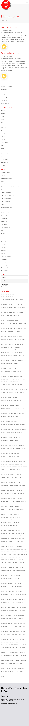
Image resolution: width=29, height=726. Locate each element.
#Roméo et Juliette (12, 620)
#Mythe (3, 557)
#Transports (10, 658)
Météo (2, 236)
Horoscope (4, 218)
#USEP (10, 663)
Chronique (19, 32)
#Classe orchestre (6, 371)
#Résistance (4, 618)
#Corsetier (18, 384)
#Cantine (21, 355)
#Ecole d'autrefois (21, 419)
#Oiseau (3, 567)
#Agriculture (5, 310)
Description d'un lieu (6, 207)
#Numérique (4, 565)
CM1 (2, 145)
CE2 (2, 139)
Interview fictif (4, 227)
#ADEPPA (11, 304)
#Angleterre (16, 315)
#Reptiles (4, 615)
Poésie (3, 247)
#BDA (21, 344)
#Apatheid (11, 326)
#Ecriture (4, 427)
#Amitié (21, 312)
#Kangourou (5, 517)
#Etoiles (14, 445)
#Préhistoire (5, 602)
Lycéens (3, 100)
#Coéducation (21, 371)
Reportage (4, 259)
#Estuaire (8, 445)
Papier (2, 244)
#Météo (18, 543)
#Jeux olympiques (6, 509)
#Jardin (16, 506)
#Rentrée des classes (14, 612)
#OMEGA (17, 567)
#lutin (18, 533)
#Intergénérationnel (19, 504)
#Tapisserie (15, 647)
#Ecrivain (10, 427)
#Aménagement (13, 312)
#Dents (13, 400)
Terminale (3, 162)
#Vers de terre (5, 668)
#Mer (6, 543)
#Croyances (23, 389)
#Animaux (15, 318)
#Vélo (21, 663)
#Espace (17, 442)
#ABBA (21, 299)
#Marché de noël (16, 535)
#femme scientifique (16, 450)
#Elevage (8, 435)
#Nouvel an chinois (18, 562)
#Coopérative (14, 381)
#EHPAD (3, 435)
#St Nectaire (15, 642)
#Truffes (17, 658)
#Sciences (22, 626)
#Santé (22, 623)
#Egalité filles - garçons (8, 432)
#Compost (4, 376)
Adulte (2, 128)
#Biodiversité (12, 349)
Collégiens (4, 89)
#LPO (13, 533)
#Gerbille (18, 469)
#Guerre (3, 480)
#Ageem (19, 307)
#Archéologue (17, 328)
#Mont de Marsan (15, 549)
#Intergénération (6, 504)
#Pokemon (15, 597)
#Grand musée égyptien (8, 474)
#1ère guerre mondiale (7, 296)
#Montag (23, 549)
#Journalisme (19, 512)
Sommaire (3, 267)
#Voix (22, 671)
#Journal (11, 512)
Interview (19, 58)
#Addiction (4, 304)
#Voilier (17, 671)
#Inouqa (13, 498)
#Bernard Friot (5, 347)
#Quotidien (11, 607)
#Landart (18, 520)
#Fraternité (22, 461)
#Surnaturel (22, 644)
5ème (2, 122)
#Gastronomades (12, 466)
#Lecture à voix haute (7, 527)
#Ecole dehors (5, 421)
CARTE (5, 285)
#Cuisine (3, 392)
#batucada (17, 342)
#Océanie (21, 565)
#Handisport (5, 485)
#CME (14, 371)
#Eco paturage (5, 419)
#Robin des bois (18, 618)
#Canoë (10, 355)
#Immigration (21, 493)
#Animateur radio (6, 318)
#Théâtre (16, 650)
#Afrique (3, 307)
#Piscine (22, 589)
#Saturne (4, 626)
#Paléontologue (6, 573)
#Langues (10, 522)
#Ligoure (14, 530)
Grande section (5, 154)
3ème (2, 116)
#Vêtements (21, 668)
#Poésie (17, 594)
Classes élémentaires (8, 32)
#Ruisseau (16, 623)
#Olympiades (10, 567)
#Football (16, 458)
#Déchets (14, 395)
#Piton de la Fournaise (8, 591)
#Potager (22, 599)
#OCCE (11, 565)
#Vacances (16, 663)
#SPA (10, 639)
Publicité (3, 253)
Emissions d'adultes (6, 95)
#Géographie (11, 469)
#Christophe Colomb (7, 365)
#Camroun (4, 355)
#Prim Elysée (19, 602)
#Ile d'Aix (3, 493)
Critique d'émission (6, 192)
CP (2, 151)
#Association (9, 331)
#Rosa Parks (22, 620)
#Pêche (3, 578)
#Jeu (21, 506)
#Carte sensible (12, 357)
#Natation (4, 559)
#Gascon (3, 466)
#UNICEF (16, 660)
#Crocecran (4, 389)
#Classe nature (11, 368)
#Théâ (11, 650)
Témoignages (4, 270)
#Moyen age (13, 551)
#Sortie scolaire (16, 636)
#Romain (3, 620)
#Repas (23, 612)
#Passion (12, 575)
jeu (2, 230)
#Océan (16, 565)
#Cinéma (20, 365)
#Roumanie (4, 623)
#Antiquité (4, 326)
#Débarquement (5, 395)
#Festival (16, 453)
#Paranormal (5, 575)
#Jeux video (4, 512)
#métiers (24, 543)
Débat (2, 204)
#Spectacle (15, 639)
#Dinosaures (5, 405)
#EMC (21, 435)
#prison (11, 605)
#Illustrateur (11, 493)
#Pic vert (4, 589)
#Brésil (16, 352)
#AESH (21, 304)
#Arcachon (9, 328)
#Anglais (9, 315)
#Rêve (11, 618)
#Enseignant (5, 440)
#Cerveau (8, 360)
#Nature (10, 559)
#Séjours (4, 628)
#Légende (17, 527)
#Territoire (4, 650)
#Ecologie (14, 421)
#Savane (16, 626)
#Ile (22, 490)
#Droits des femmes (7, 413)
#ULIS (2, 660)
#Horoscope (10, 490)
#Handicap (17, 482)
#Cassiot (21, 357)
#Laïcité (12, 520)
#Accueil (10, 302)
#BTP (20, 352)
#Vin (2, 671)
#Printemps (4, 605)
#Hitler (3, 490)
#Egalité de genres (20, 429)
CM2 (2, 148)
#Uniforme (23, 660)
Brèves (3, 175)
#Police (20, 597)
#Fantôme (24, 448)
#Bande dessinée (20, 339)
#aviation (4, 336)
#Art (24, 328)
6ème (2, 125)
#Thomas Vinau (14, 652)
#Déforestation (5, 400)
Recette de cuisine (6, 256)
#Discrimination (14, 405)
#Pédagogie (9, 578)
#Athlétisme (4, 334)
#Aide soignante (15, 310)
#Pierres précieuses (13, 589)
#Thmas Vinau (5, 652)
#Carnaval (4, 357)
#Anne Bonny (22, 323)
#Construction (16, 379)
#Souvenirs (4, 639)
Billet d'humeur (5, 172)
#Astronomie (17, 331)
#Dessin (19, 400)
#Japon (11, 506)
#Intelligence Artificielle (18, 501)
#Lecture (15, 525)
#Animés (15, 323)
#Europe (3, 448)
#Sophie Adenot (5, 636)
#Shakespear (5, 631)
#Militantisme (12, 546)
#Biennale (4, 349)
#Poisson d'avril (6, 597)
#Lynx (22, 533)
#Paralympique (16, 573)
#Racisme (18, 607)
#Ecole (13, 419)
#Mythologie (10, 557)
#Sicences (12, 631)
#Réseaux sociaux (19, 615)
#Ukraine (24, 658)
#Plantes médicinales (7, 594)
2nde (2, 113)
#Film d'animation (17, 456)
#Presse (12, 602)
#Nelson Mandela (19, 559)
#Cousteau (19, 387)
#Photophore (19, 586)
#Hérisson (22, 485)
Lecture (3, 233)
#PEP (9, 581)
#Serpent (17, 628)
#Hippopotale (5, 488)
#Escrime (11, 442)
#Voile (12, 671)
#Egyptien (20, 432)
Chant (2, 181)
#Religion (4, 612)
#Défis (15, 397)
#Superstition (13, 644)
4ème (2, 119)
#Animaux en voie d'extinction (10, 320)
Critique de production (7, 195)
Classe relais (4, 142)
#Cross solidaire (14, 389)
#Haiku (3, 482)
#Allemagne (4, 312)
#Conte (24, 379)
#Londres (4, 533)
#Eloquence (15, 435)
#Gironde (4, 472)
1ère (2, 110)
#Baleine (11, 339)
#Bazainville (4, 344)
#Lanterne (17, 522)
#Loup (9, 533)
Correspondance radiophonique (9, 187)
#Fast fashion (5, 450)
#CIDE (15, 365)
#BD (18, 344)
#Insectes (19, 498)
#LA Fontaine (5, 520)
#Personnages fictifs (18, 581)
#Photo (12, 586)
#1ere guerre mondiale (7, 294)
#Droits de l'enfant (20, 411)
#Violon (7, 671)
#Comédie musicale (13, 373)
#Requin (10, 615)
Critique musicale (5, 201)
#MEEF (3, 543)
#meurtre (4, 546)
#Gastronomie (22, 466)
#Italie (7, 506)
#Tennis (22, 647)
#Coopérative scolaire (7, 384)
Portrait (3, 250)
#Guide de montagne (13, 480)
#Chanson (20, 360)
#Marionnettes (5, 538)
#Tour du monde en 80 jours (9, 655)
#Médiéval (16, 541)
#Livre (19, 530)
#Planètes (18, 591)
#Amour (3, 315)
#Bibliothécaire (15, 347)
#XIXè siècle (16, 674)
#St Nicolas (4, 644)
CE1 (2, 136)
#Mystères (24, 554)
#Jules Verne (9, 514)
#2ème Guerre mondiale (8, 299)
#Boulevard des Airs (7, 352)
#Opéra (22, 567)
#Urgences (4, 663)
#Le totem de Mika (6, 525)
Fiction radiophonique (6, 215)
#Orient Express (6, 570)
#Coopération (5, 381)
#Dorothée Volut (19, 408)
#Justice (16, 514)
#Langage (4, 522)
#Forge (3, 461)
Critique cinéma (5, 189)
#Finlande (4, 458)
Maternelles (4, 103)
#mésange (12, 543)
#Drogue (11, 411)
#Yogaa (3, 676)
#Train (3, 658)
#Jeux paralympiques (18, 509)
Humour (3, 221)
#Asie (2, 331)
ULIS (2, 165)
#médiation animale (6, 541)
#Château (9, 363)
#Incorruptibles (6, 496)
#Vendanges (4, 666)
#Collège (4, 373)
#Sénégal (10, 628)
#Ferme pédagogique (7, 453)
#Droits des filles (19, 413)
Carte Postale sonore (6, 178)
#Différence (20, 403)
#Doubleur (4, 411)
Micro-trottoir (4, 239)
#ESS (2, 445)
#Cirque (3, 368)
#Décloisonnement (6, 397)
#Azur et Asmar (17, 336)
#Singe (18, 631)
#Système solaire (6, 647)
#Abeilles (4, 302)
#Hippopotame (14, 488)
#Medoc (22, 541)
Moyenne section (5, 156)
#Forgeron (9, 461)
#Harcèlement (14, 485)
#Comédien (22, 373)
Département (4, 277)
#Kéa (11, 517)
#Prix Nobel (18, 605)
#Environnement (14, 440)
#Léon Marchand (6, 530)
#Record (3, 610)
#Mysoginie (16, 554)
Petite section (4, 159)
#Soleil (14, 634)
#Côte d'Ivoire (5, 387)
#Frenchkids (4, 464)
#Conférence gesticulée (15, 376)
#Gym (21, 480)
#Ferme (25, 450)
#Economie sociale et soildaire (10, 424)
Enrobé (3, 210)
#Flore (10, 458)
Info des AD (4, 97)
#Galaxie (11, 464)
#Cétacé (14, 360)
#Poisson (23, 594)
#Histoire (22, 488)
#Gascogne (18, 464)
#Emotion (4, 437)
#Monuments (5, 551)
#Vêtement (14, 668)
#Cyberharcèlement (13, 392)
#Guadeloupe (18, 477)
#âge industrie (11, 307)
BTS (2, 133)
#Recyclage (10, 610)
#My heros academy (6, 554)
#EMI (25, 435)
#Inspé (8, 501)
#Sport (22, 639)
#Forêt (22, 458)
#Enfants (10, 437)
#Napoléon (18, 557)
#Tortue (22, 652)
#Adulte (16, 304)
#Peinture (4, 581)
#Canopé (15, 355)
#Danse (22, 392)
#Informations (5, 498)
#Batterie (10, 342)
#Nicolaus (4, 562)
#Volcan (3, 674)
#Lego (23, 527)
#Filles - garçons (6, 456)
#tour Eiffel (22, 655)
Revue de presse (5, 265)
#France (16, 461)
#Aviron (10, 336)
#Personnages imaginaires (9, 583)
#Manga (8, 535)
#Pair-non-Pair (20, 570)
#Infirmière (15, 496)
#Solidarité (21, 634)
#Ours (13, 570)
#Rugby (10, 623)
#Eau (9, 416)
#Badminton (4, 339)
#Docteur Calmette (7, 408)
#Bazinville (12, 344)
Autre (2, 130)
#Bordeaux (20, 349)
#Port (16, 599)
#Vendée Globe (13, 666)
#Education (17, 427)
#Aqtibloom (18, 326)
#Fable (18, 448)
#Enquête (17, 437)
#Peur (19, 583)
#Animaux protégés (6, 323)
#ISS (2, 506)
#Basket (3, 342)
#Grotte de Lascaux (7, 477)
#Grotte (18, 474)
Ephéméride (4, 213)
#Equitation (4, 442)
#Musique (24, 551)
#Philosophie (5, 586)
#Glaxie (10, 472)
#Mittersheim (5, 549)
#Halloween (9, 482)
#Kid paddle (16, 517)
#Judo (3, 514)
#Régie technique (20, 610)
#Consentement (6, 379)
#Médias (21, 538)
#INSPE (3, 501)
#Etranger (21, 445)
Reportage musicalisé (6, 262)
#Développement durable (8, 403)
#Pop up (11, 599)
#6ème (17, 299)
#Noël (10, 562)
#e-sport (4, 416)
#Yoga (22, 674)
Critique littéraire (5, 198)
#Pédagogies (17, 578)
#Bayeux (23, 342)
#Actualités (17, 302)
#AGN (23, 307)
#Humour (17, 490)
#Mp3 (18, 551)
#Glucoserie (16, 472)
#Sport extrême (6, 642)
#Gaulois (3, 469)
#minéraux (20, 546)
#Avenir (19, 334)
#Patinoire (19, 575)
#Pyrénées (4, 607)
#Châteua (15, 363)
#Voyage (9, 674)
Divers (2, 92)
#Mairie (3, 535)
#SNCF (23, 631)
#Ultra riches (9, 660)
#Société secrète (6, 634)
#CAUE (3, 360)
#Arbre (3, 328)
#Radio (24, 607)
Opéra (2, 241)
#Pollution (4, 599)
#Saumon (10, 626)
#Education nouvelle (7, 429)
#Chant (3, 363)
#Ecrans (22, 424)
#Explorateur (11, 448)
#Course (12, 387)
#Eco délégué (15, 416)
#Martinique (14, 538)
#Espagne (23, 442)
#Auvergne (12, 334)
